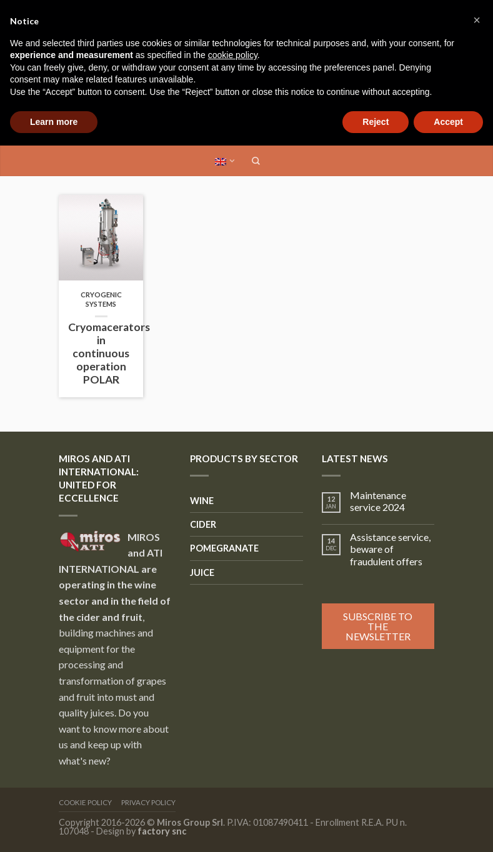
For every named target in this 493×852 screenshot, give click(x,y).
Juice (202, 572)
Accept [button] (448, 122)
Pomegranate (224, 548)
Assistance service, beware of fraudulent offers (390, 549)
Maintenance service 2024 (378, 501)
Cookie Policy (85, 802)
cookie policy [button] (232, 55)
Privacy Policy (148, 802)
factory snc (161, 831)
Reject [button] (375, 122)
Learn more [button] (53, 122)
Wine (202, 500)
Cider (203, 524)
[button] (477, 20)
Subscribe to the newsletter (377, 626)
